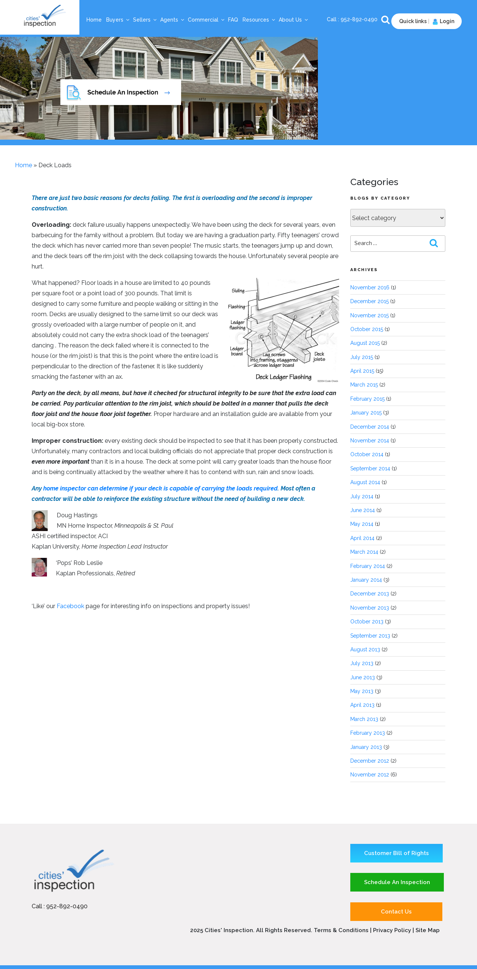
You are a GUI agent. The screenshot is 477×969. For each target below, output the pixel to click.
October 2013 (366, 622)
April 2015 (362, 371)
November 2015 (369, 315)
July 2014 (361, 496)
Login (442, 21)
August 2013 (365, 649)
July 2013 (361, 663)
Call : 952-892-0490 (60, 906)
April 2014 (362, 538)
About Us (294, 20)
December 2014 (369, 427)
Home (94, 20)
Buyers (118, 20)
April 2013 (362, 705)
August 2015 (365, 343)
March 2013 (364, 719)
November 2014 (369, 441)
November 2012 (369, 775)
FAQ (233, 20)
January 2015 (366, 413)
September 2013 (370, 636)
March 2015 (364, 385)
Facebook (70, 606)
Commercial (206, 20)
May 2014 (361, 524)
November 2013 (369, 608)
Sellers (145, 20)
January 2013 (366, 747)
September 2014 (370, 468)
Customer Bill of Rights (396, 853)
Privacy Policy (393, 930)
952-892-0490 (360, 19)
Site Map (428, 930)
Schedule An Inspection (397, 882)
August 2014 (365, 482)
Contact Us (396, 911)
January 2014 (366, 580)
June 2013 (362, 677)
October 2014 (366, 454)
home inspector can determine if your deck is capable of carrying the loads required (160, 488)
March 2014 (364, 552)
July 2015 (361, 357)
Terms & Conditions (341, 930)
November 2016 (369, 287)
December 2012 (369, 761)
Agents (172, 20)
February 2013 (367, 733)
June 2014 (362, 510)
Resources (259, 20)
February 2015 (367, 399)
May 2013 (361, 691)
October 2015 (366, 329)
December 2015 (369, 301)
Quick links (413, 21)
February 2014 (367, 566)
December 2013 (369, 594)
